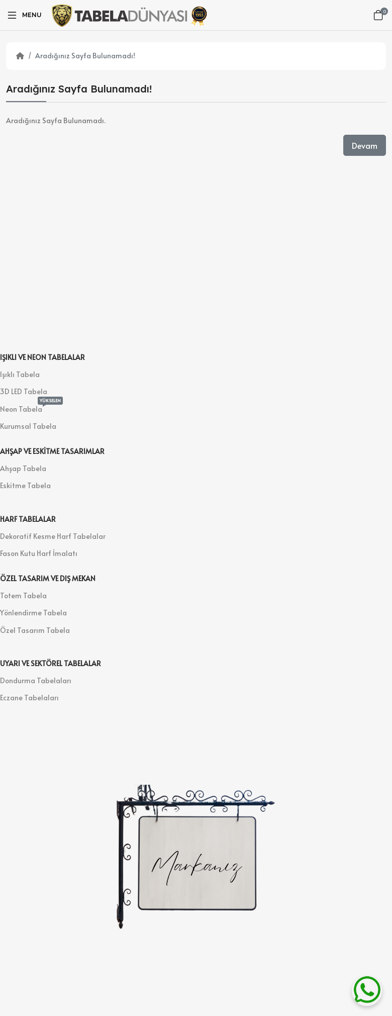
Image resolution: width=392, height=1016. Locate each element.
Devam (364, 145)
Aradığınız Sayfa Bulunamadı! (85, 55)
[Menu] (24, 15)
